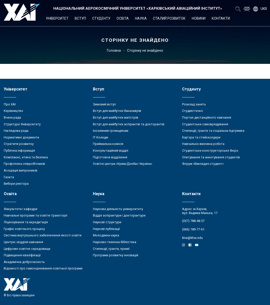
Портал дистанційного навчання (206, 117)
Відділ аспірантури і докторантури (119, 215)
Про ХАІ (10, 104)
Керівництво (13, 111)
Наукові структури (107, 222)
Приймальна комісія (108, 144)
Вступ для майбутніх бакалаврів (117, 111)
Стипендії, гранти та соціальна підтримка (213, 130)
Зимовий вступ (104, 104)
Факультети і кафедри (20, 209)
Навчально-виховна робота (203, 144)
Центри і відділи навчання (23, 242)
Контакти (221, 18)
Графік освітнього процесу (24, 229)
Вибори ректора (16, 183)
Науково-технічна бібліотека (114, 242)
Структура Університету (22, 124)
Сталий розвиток (169, 18)
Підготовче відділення (110, 157)
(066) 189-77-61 (193, 229)
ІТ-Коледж (100, 137)
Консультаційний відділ (110, 150)
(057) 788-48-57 (193, 221)
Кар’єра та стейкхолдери (201, 137)
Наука (141, 18)
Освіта (123, 18)
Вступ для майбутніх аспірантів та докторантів (128, 124)
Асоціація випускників (20, 170)
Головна (114, 50)
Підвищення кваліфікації (22, 255)
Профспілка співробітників (24, 164)
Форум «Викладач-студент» (203, 164)
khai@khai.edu (192, 238)
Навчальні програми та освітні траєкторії (35, 215)
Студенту (101, 18)
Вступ (80, 18)
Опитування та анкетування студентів (211, 157)
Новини (198, 18)
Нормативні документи (21, 137)
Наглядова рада (16, 130)
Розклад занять (194, 104)
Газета (9, 177)
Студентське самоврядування (205, 124)
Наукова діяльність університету (118, 209)
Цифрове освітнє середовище (27, 249)
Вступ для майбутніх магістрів (115, 117)
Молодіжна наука (106, 235)
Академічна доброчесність (24, 262)
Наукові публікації (106, 229)
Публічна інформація (19, 150)
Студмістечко (192, 111)
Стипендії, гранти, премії (111, 249)
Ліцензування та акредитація (26, 222)
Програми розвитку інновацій (115, 255)
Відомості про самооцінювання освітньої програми (43, 268)
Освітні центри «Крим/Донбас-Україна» (122, 164)
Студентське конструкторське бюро (210, 150)
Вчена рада (12, 117)
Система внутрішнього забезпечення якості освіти (42, 235)
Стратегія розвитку (19, 144)
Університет (57, 18)
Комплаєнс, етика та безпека (26, 157)
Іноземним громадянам (110, 130)
